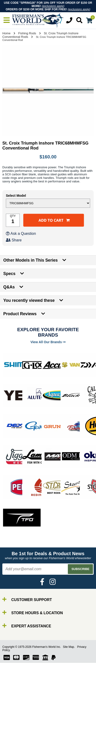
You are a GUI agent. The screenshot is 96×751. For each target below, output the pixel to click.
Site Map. (69, 647)
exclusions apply (53, 6)
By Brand (17, 743)
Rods (13, 747)
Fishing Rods (27, 33)
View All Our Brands (48, 342)
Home (6, 33)
